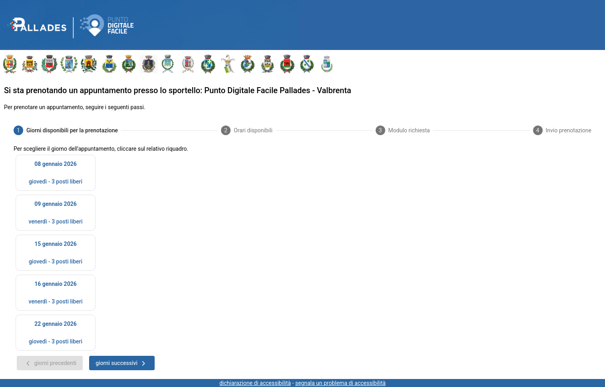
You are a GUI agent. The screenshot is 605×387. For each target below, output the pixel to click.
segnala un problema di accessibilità (340, 383)
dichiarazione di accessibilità (255, 383)
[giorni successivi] (122, 363)
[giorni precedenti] (50, 363)
